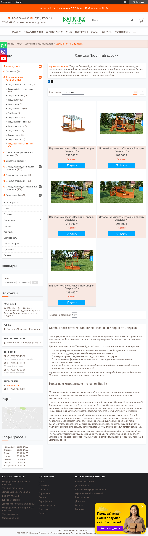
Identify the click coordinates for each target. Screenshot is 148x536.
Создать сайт (6, 2)
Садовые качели (10, 518)
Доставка (9, 249)
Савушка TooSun (15, 95)
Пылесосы (11, 71)
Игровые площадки (58, 66)
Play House (12, 113)
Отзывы (8, 214)
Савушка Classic (15, 109)
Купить (73, 165)
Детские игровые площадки (39, 44)
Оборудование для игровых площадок (20, 168)
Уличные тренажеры (16, 175)
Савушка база (14, 117)
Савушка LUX (14, 130)
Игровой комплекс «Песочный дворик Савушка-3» (121, 149)
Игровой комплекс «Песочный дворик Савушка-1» (71, 149)
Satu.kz (87, 530)
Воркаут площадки (15, 181)
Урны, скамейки (14, 195)
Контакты (106, 32)
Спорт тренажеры (15, 161)
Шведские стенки (11, 500)
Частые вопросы (12, 243)
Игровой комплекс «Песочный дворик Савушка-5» (71, 287)
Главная (16, 32)
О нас (69, 32)
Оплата (7, 255)
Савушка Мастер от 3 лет (19, 84)
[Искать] (132, 20)
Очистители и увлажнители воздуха (19, 153)
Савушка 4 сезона (16, 126)
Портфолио (81, 32)
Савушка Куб (13, 104)
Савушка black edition (17, 122)
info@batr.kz (13, 385)
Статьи (94, 32)
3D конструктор (54, 32)
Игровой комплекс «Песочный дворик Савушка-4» (121, 218)
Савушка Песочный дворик (20, 144)
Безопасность (82, 497)
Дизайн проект (82, 485)
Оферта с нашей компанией (89, 493)
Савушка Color (14, 139)
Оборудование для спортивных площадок (21, 188)
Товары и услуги (33, 32)
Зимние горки (14, 135)
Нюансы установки (84, 481)
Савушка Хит (13, 100)
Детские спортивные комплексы (18, 504)
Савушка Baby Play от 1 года (20, 89)
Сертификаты (122, 32)
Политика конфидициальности (90, 489)
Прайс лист (44, 485)
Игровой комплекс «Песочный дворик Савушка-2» (71, 218)
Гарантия (79, 509)
